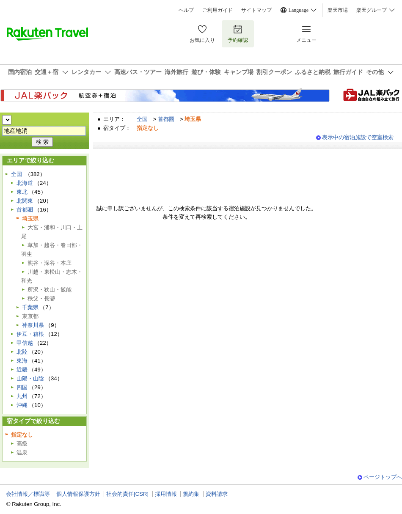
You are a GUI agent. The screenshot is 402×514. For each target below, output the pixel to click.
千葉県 (30, 307)
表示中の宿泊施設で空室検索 (358, 137)
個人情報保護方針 (78, 494)
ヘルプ (186, 10)
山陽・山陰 (30, 378)
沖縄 (22, 405)
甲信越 (25, 343)
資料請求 (217, 494)
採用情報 (166, 494)
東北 (22, 192)
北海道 (25, 183)
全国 (142, 119)
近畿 (22, 369)
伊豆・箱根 (30, 334)
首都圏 (166, 119)
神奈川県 (33, 325)
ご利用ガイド (217, 10)
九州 (22, 396)
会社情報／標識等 (28, 494)
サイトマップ (256, 10)
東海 (22, 360)
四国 (22, 387)
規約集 (191, 494)
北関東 (25, 201)
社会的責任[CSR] (127, 494)
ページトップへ (382, 477)
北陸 (22, 352)
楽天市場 (338, 10)
